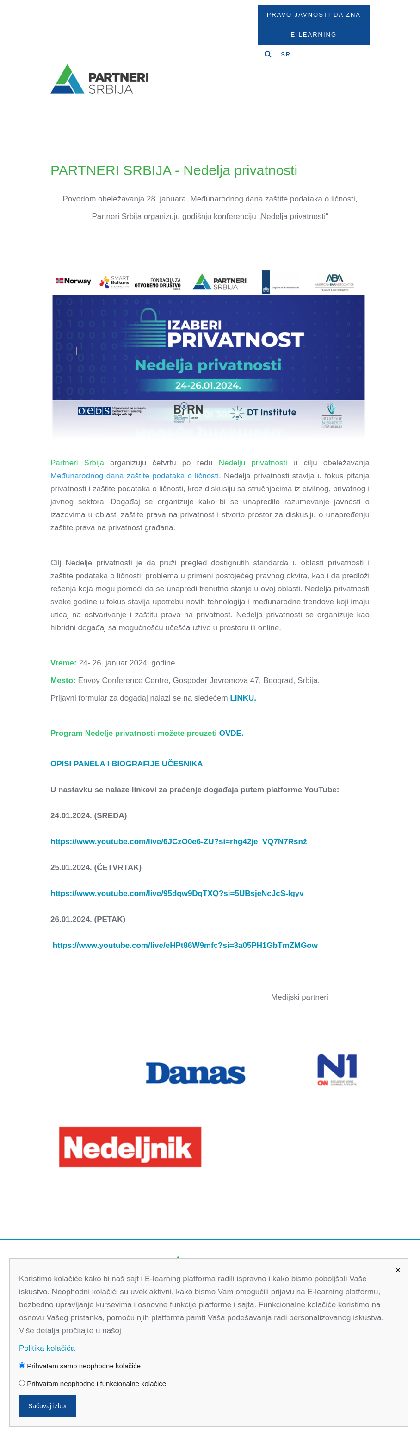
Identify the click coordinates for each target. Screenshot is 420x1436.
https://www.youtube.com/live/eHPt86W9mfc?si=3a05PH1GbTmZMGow (185, 945)
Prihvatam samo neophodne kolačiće (80, 1366)
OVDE (230, 733)
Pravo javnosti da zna (314, 14)
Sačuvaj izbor (47, 1406)
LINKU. (243, 698)
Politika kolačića (47, 1348)
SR (286, 54)
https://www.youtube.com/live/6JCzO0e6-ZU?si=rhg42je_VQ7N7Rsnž (178, 841)
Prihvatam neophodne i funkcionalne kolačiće (92, 1383)
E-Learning (314, 34)
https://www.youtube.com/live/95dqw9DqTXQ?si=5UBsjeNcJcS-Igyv (177, 893)
